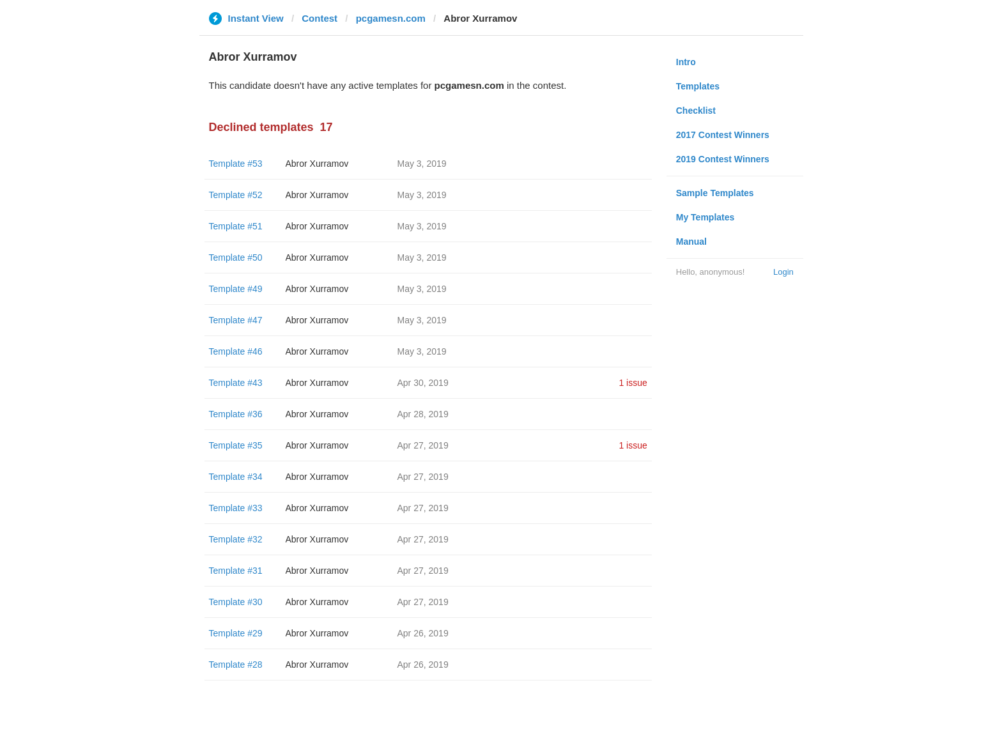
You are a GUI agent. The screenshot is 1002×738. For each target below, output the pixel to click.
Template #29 (236, 633)
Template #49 (236, 289)
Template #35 (236, 445)
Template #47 (236, 320)
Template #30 (236, 602)
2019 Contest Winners (722, 159)
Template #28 (236, 664)
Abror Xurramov (317, 163)
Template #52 (236, 195)
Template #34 (236, 477)
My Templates (705, 217)
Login (783, 272)
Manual (691, 241)
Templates (698, 86)
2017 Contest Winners (722, 135)
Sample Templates (715, 193)
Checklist (696, 110)
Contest (319, 18)
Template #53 (236, 163)
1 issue (633, 383)
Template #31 (236, 570)
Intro (686, 62)
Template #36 (236, 414)
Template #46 (236, 351)
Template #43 (236, 383)
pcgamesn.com (391, 18)
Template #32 (236, 539)
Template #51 (236, 226)
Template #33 (236, 508)
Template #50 (236, 257)
